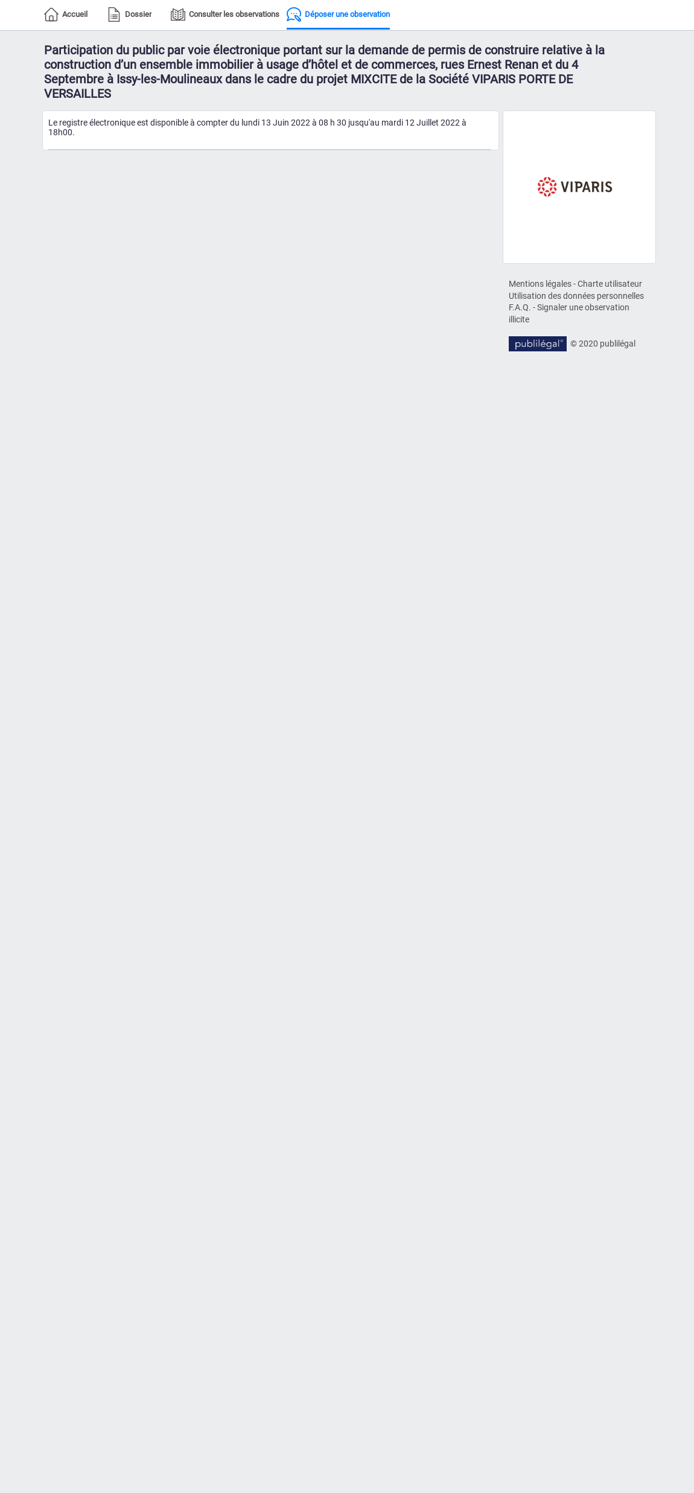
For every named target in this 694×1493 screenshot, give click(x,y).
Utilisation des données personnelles (576, 296)
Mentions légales (540, 284)
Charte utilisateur (610, 284)
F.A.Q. (520, 307)
